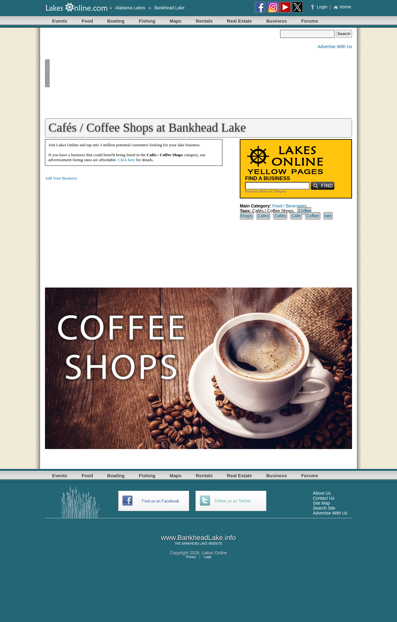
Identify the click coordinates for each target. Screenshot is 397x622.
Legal (207, 557)
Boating (116, 21)
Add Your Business (61, 178)
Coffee (312, 215)
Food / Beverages (289, 205)
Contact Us (323, 498)
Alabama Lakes (130, 7)
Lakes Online (214, 552)
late (328, 215)
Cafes (263, 215)
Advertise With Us (335, 46)
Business (276, 21)
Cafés (280, 215)
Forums (309, 21)
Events (59, 21)
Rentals (204, 21)
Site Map (321, 503)
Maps (175, 21)
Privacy (191, 557)
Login (319, 6)
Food (87, 21)
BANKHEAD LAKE (194, 543)
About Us (322, 493)
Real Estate (239, 21)
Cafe (296, 215)
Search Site (324, 508)
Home (342, 6)
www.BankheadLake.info (198, 538)
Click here (126, 159)
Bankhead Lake (169, 7)
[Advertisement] (162, 73)
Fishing (147, 21)
